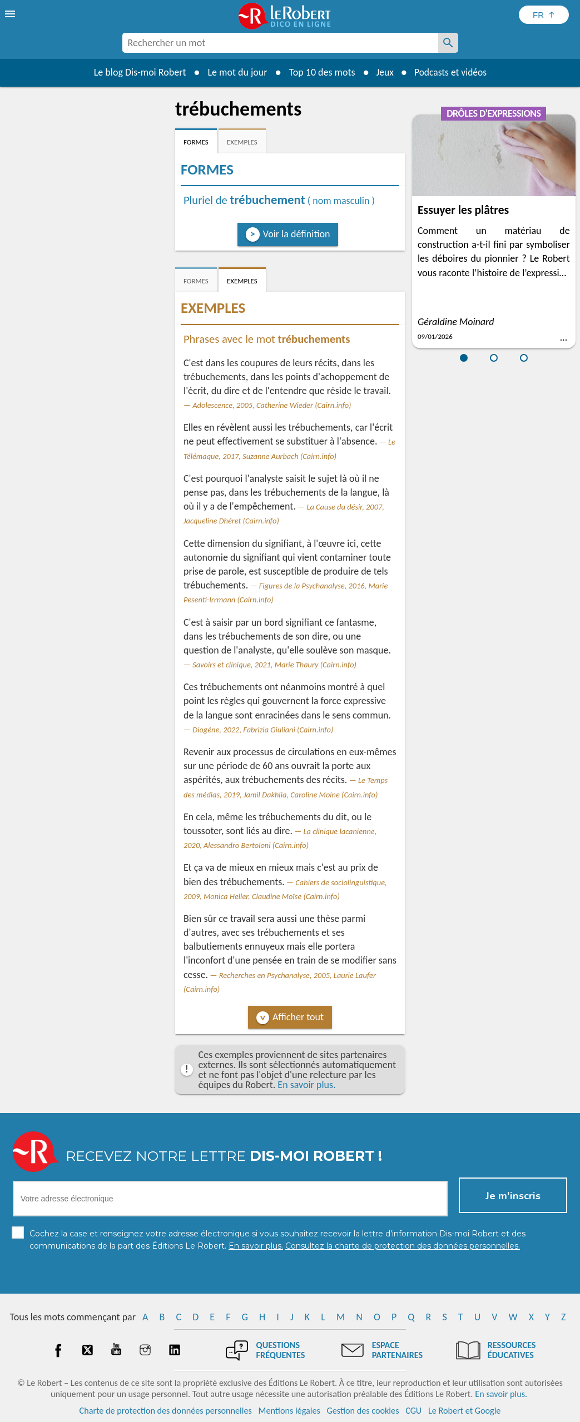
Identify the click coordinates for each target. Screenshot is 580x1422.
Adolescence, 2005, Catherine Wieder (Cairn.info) (271, 405)
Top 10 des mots (319, 72)
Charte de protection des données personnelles (166, 1410)
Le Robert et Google (464, 1410)
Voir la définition (296, 234)
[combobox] (280, 43)
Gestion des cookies (363, 1410)
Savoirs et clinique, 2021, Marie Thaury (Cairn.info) (274, 665)
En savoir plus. (306, 1085)
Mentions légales (289, 1410)
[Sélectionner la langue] (544, 15)
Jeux (383, 72)
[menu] (11, 14)
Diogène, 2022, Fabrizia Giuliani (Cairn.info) (262, 730)
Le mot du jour (235, 72)
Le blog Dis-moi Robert (138, 72)
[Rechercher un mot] (448, 43)
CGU (413, 1410)
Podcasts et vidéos (451, 72)
